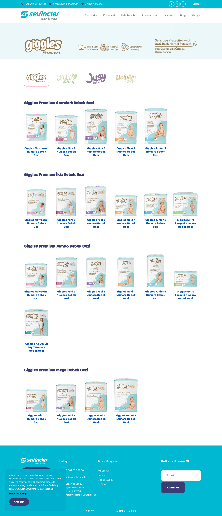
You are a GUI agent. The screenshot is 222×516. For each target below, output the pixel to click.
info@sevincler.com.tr (63, 4)
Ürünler (102, 484)
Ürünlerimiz (128, 15)
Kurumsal (109, 15)
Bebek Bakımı (105, 479)
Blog (183, 15)
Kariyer (169, 15)
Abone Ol (173, 488)
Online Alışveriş (92, 4)
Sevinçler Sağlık (104, 511)
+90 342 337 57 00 (33, 4)
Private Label (150, 15)
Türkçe (196, 4)
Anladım (19, 502)
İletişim (196, 15)
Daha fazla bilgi (18, 493)
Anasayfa (91, 15)
